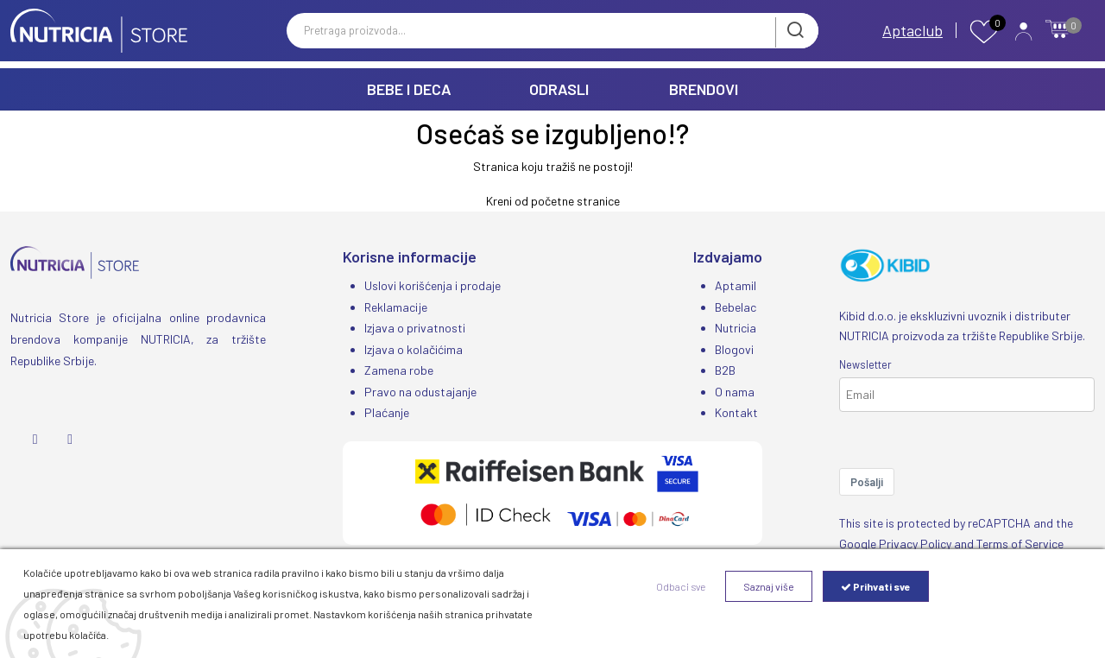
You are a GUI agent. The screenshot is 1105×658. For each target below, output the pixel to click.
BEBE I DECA (409, 88)
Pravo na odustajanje (420, 389)
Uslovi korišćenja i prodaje (432, 285)
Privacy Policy (915, 543)
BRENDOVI (703, 88)
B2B (725, 368)
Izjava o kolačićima (413, 347)
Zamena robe (398, 368)
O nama (735, 389)
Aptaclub (912, 32)
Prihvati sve (876, 586)
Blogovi (734, 347)
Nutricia (735, 327)
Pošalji (866, 482)
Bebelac (735, 306)
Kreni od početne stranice (553, 200)
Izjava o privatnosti (414, 327)
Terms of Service (1020, 543)
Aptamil (735, 285)
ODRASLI (559, 88)
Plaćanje (386, 409)
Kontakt (736, 409)
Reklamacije (395, 306)
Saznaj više (768, 586)
